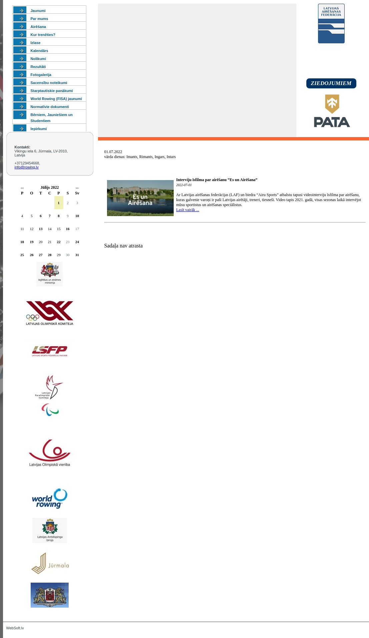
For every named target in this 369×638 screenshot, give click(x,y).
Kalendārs (39, 51)
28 (50, 255)
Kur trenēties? (43, 35)
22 (59, 242)
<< (22, 188)
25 (22, 255)
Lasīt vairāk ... (187, 209)
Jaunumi (38, 11)
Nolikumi (38, 59)
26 (32, 255)
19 (32, 242)
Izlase (36, 43)
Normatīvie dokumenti (50, 107)
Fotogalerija (41, 75)
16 (68, 229)
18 (22, 242)
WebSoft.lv (15, 628)
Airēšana (38, 27)
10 (77, 216)
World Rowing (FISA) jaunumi (56, 99)
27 (41, 255)
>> (77, 188)
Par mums (39, 19)
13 (41, 229)
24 (77, 242)
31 (77, 255)
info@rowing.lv (27, 167)
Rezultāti (38, 67)
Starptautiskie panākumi (52, 91)
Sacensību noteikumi (49, 83)
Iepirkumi (39, 129)
